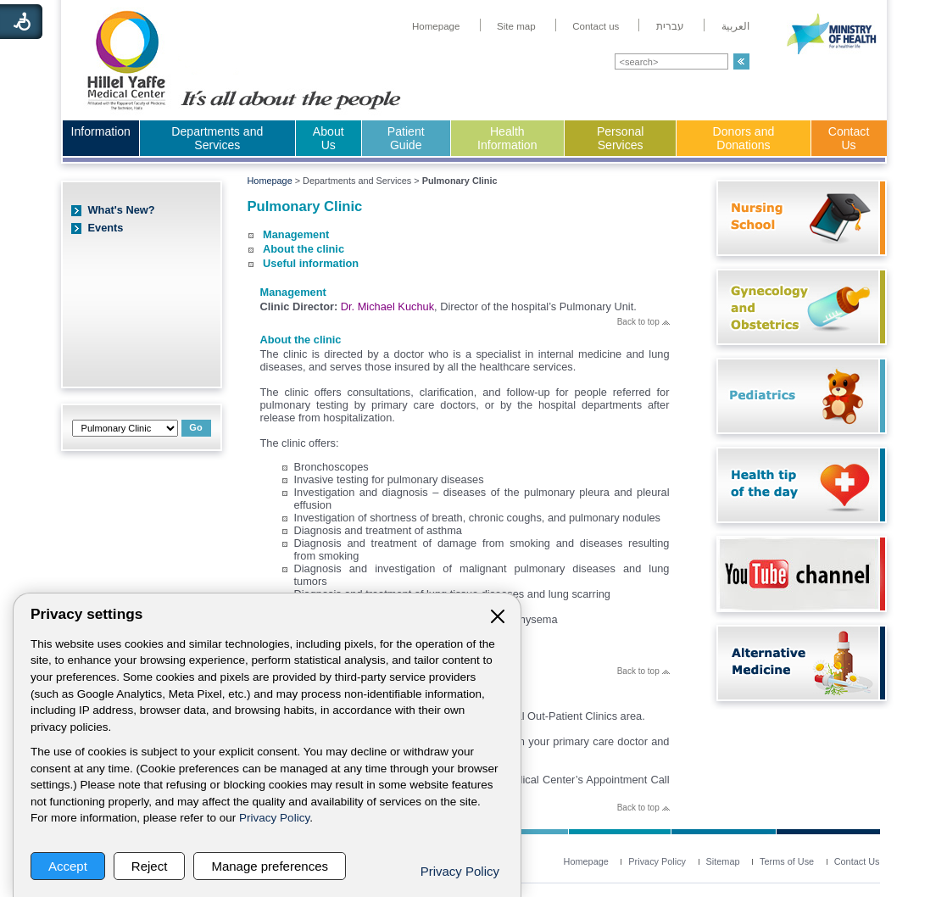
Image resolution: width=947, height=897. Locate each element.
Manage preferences (269, 866)
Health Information (507, 138)
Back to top (643, 321)
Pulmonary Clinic (305, 206)
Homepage (270, 181)
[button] (741, 61)
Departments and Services (217, 138)
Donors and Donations (744, 138)
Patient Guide (406, 138)
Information (101, 131)
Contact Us (849, 138)
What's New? (121, 209)
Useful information (311, 263)
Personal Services (620, 138)
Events (106, 227)
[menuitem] (436, 26)
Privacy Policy (274, 817)
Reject (149, 866)
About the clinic (303, 248)
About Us (328, 138)
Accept (67, 866)
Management (296, 234)
